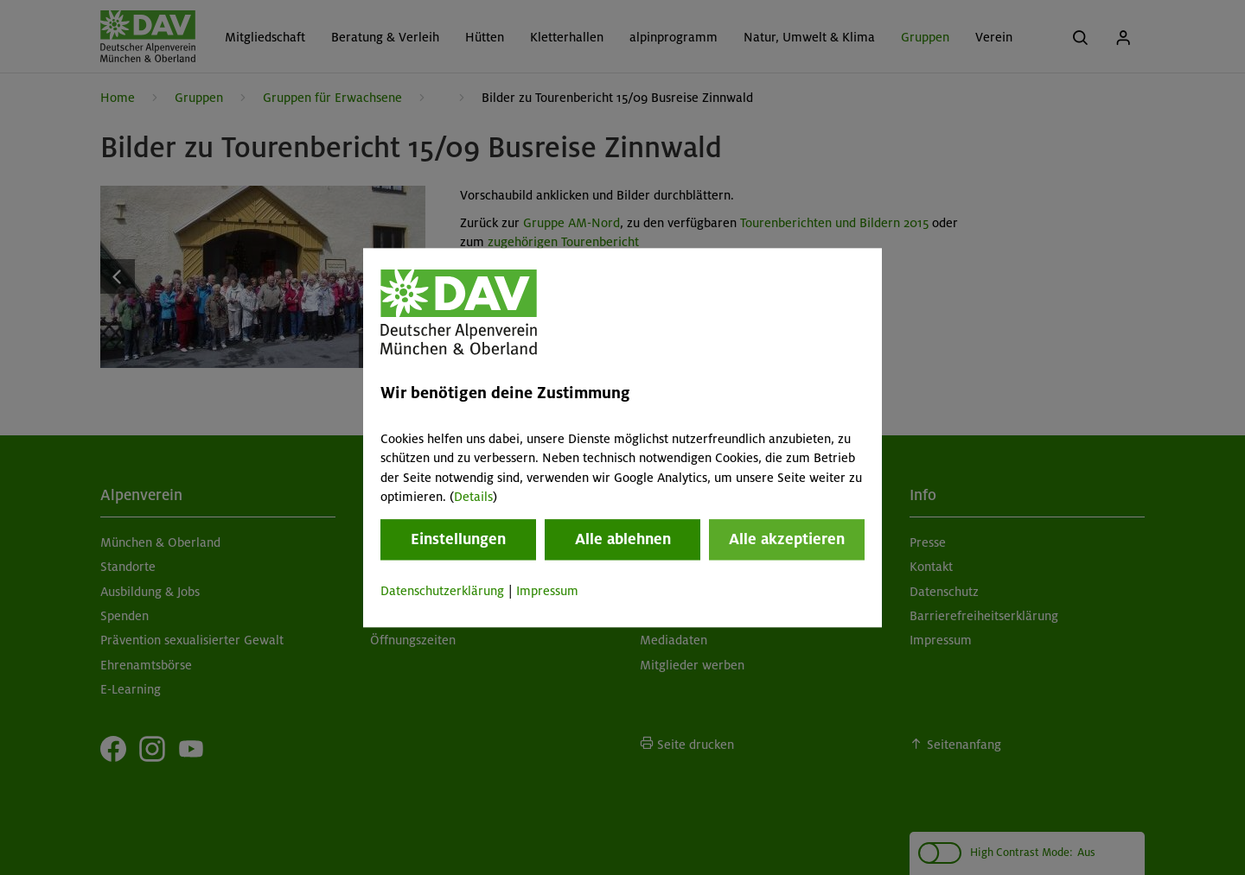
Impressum (547, 591)
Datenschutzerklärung (442, 591)
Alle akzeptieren (787, 539)
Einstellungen (458, 539)
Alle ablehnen (623, 539)
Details (473, 496)
